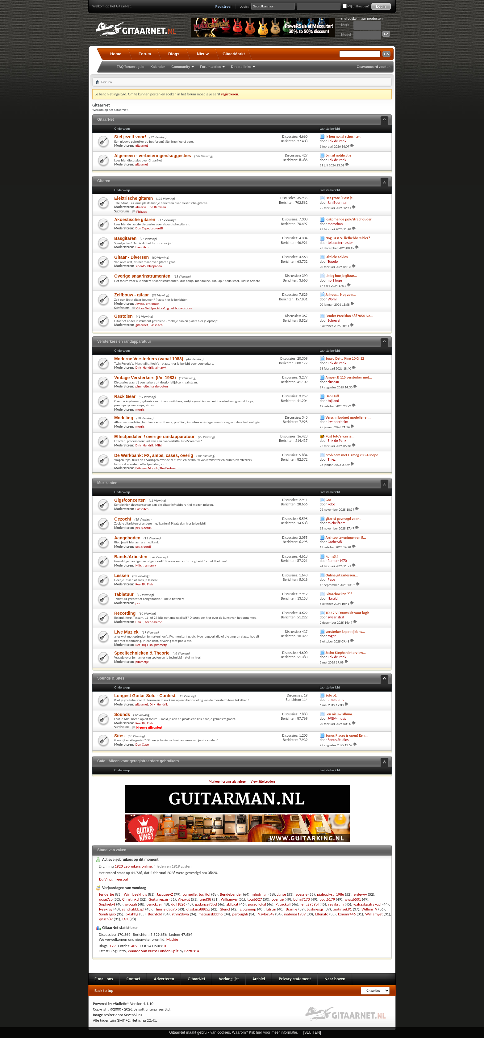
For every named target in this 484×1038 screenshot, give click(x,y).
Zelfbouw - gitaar (131, 294)
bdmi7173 (301, 899)
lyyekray (105, 909)
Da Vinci (105, 879)
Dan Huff (332, 396)
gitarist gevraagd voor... (343, 519)
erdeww (360, 894)
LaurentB (156, 228)
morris (140, 410)
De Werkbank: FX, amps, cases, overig (153, 455)
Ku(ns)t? (331, 556)
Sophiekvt (107, 904)
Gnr (328, 500)
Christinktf (130, 899)
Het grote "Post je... (340, 198)
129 (113, 946)
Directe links (241, 67)
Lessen (121, 575)
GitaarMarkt (234, 54)
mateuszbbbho (210, 914)
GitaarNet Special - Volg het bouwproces (164, 308)
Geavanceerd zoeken (373, 67)
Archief (258, 978)
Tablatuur (124, 594)
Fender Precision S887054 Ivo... (349, 316)
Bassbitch (142, 247)
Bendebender (231, 894)
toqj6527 (254, 899)
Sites (119, 735)
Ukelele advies (336, 257)
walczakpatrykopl (367, 904)
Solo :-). (331, 695)
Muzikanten (107, 483)
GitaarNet (105, 119)
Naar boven (334, 978)
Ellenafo (321, 914)
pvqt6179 (327, 899)
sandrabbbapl (133, 909)
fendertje (106, 894)
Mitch (159, 445)
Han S (139, 622)
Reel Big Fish (144, 584)
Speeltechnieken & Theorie (141, 653)
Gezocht (122, 519)
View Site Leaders (263, 782)
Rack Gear (125, 396)
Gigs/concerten (130, 500)
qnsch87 (106, 919)
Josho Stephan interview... (345, 653)
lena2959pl (309, 904)
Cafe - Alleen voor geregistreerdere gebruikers (138, 761)
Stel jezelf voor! (130, 136)
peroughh (240, 914)
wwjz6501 (352, 899)
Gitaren (103, 181)
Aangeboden (127, 537)
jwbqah (131, 904)
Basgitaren (125, 238)
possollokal (257, 904)
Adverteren (164, 978)
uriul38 (205, 899)
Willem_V (369, 909)
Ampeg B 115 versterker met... (348, 377)
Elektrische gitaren (133, 198)
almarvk (141, 207)
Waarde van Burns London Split (153, 950)
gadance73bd (206, 904)
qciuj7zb (106, 899)
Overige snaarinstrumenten (142, 276)
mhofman (259, 894)
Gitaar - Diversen (131, 257)
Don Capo (142, 228)
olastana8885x (198, 909)
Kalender (157, 67)
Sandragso (107, 914)
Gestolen (123, 316)
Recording (125, 613)
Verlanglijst (229, 978)
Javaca (140, 304)
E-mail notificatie (338, 155)
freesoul (121, 879)
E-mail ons (103, 978)
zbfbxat (232, 904)
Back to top (103, 990)
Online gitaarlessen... (341, 575)
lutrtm (271, 909)
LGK (125, 919)
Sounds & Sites (110, 678)
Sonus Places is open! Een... (346, 735)
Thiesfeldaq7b (165, 909)
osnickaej (154, 904)
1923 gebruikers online (133, 866)
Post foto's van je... (339, 436)
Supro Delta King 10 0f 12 (344, 358)
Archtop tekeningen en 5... (345, 537)
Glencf (224, 909)
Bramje (292, 909)
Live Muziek (126, 632)
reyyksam (336, 904)
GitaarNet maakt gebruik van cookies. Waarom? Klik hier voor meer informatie (233, 1032)
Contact (133, 978)
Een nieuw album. (339, 714)
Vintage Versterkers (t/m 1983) (145, 377)
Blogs (173, 54)
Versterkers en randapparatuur (124, 341)
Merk (345, 25)
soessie (301, 894)
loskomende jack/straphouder (348, 219)
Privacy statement (295, 978)
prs (138, 528)
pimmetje (142, 386)
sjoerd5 (141, 266)
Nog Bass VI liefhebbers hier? (347, 238)
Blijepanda (154, 266)
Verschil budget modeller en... (348, 417)
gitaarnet (142, 146)
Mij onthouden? (356, 6)
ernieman (152, 304)
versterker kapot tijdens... (345, 632)
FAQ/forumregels (130, 67)
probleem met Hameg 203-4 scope (351, 455)
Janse (281, 894)
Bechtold (155, 914)
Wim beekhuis (135, 894)
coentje (278, 899)
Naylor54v (266, 914)
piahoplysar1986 (330, 894)
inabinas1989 (295, 914)
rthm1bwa (180, 914)
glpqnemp (248, 909)
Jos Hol (204, 894)
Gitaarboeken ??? (338, 594)
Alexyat (184, 899)
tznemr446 (347, 914)
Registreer (223, 6)
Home (115, 54)
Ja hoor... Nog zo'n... (340, 294)
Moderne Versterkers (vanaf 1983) (148, 358)
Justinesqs (315, 909)
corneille (189, 894)
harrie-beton (159, 386)
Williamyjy (229, 899)
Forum (145, 54)
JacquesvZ (164, 894)
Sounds (122, 714)
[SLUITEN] (312, 1032)
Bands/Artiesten (130, 556)
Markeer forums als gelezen (228, 782)
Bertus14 (191, 950)
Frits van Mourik (147, 468)
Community (180, 67)
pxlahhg (132, 914)
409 (134, 946)
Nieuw (203, 54)
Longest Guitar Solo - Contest (144, 695)
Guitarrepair (158, 899)
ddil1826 (178, 904)
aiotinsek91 (342, 909)
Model (346, 34)
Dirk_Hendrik (145, 368)
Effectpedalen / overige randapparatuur (154, 436)
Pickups (141, 212)
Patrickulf (283, 904)
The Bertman (157, 207)
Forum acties (210, 67)
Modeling (123, 417)
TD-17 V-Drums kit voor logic (347, 613)
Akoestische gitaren (134, 219)
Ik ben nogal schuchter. (343, 136)
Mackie (172, 939)
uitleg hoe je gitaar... (341, 276)
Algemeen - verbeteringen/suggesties (152, 155)
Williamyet (373, 914)
